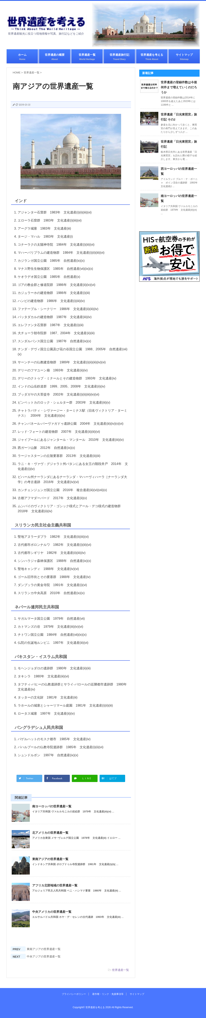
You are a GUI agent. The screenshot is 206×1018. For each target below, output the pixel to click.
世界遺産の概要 (55, 56)
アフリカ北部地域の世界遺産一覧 (54, 885)
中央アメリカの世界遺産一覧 (51, 911)
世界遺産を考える (152, 56)
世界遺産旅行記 (119, 56)
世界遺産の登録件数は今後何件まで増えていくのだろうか (179, 87)
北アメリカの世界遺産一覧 (50, 832)
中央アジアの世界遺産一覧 (44, 956)
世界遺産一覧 (87, 56)
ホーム (22, 56)
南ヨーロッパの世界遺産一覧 (51, 806)
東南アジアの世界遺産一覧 (50, 859)
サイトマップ (184, 56)
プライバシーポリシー (74, 994)
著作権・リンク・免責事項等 (108, 994)
